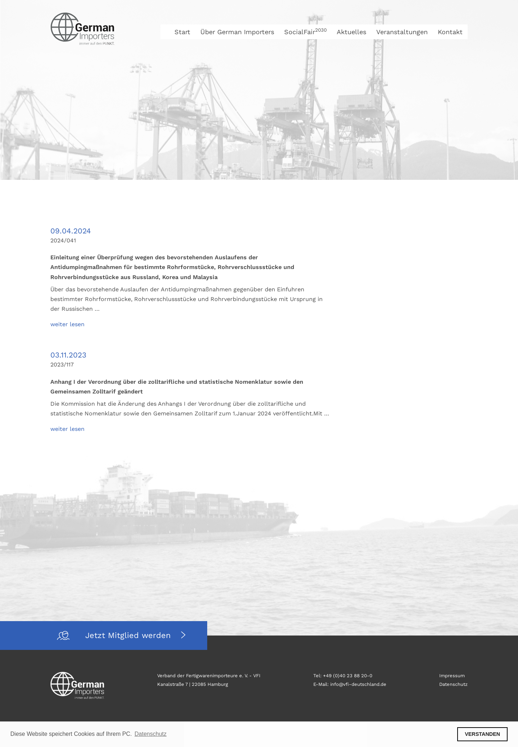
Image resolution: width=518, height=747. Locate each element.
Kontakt (450, 32)
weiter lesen (67, 324)
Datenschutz (453, 684)
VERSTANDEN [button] (482, 734)
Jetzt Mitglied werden (129, 635)
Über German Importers (237, 32)
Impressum (452, 675)
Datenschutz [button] (151, 734)
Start (182, 32)
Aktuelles (351, 32)
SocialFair (305, 32)
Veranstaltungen (402, 32)
